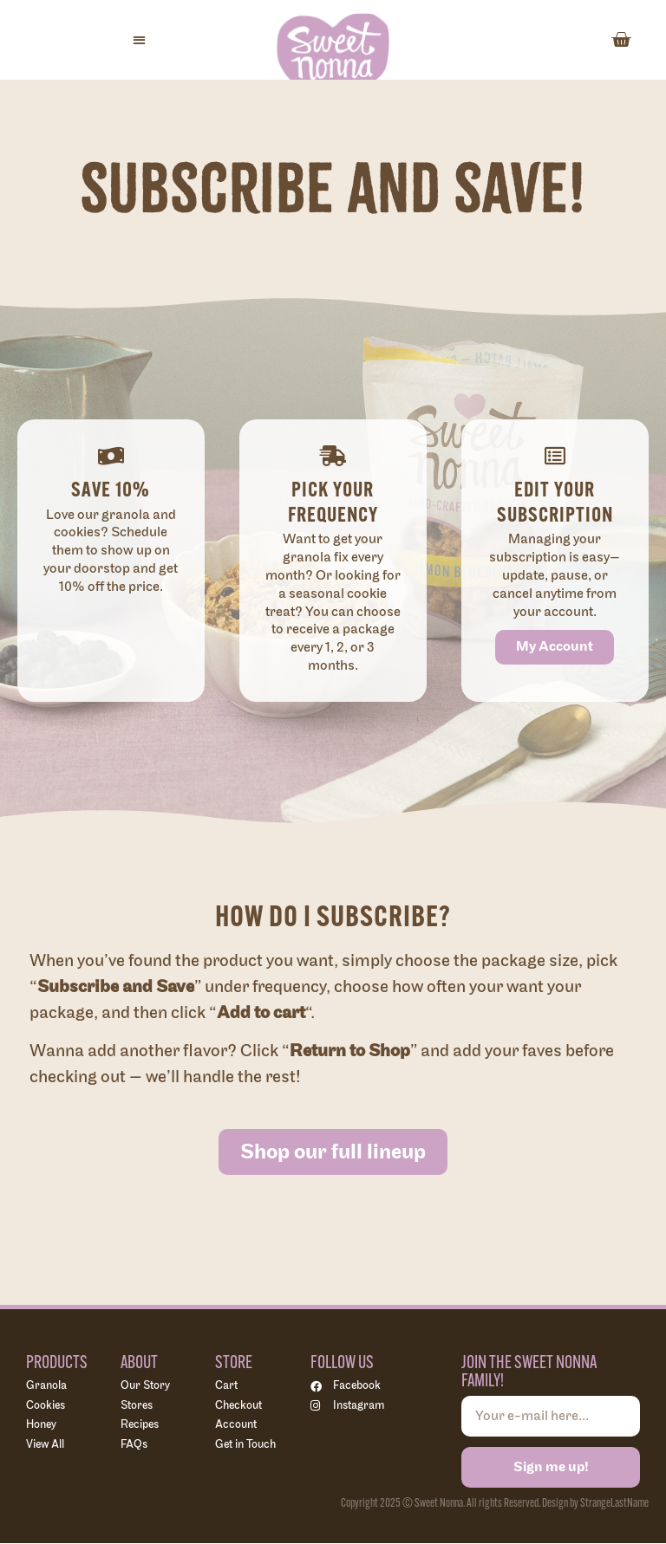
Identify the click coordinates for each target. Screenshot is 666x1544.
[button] (139, 40)
